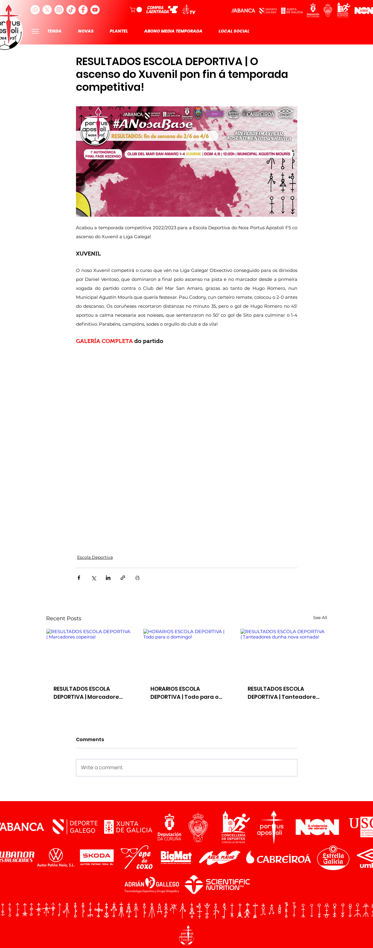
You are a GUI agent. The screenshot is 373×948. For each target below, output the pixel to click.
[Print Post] (137, 578)
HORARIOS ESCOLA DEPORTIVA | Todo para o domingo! (184, 693)
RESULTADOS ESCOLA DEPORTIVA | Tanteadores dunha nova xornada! (283, 693)
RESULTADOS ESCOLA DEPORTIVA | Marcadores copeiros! (88, 693)
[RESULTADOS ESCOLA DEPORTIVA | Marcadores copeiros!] (89, 653)
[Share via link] (123, 578)
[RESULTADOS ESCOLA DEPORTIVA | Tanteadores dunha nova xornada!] (283, 653)
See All (320, 617)
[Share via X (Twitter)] (93, 578)
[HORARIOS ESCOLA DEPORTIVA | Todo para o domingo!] (186, 653)
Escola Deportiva (95, 557)
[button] (136, 9)
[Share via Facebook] (79, 578)
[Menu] (35, 31)
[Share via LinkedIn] (108, 578)
